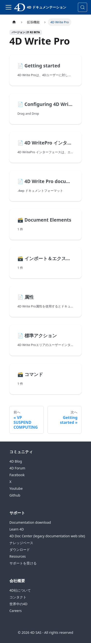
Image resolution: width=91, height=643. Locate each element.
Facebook (17, 475)
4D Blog (15, 461)
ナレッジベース (21, 542)
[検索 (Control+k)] (82, 7)
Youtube (16, 488)
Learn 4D (16, 529)
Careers (15, 610)
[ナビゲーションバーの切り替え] (8, 7)
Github (14, 495)
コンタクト (17, 597)
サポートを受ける (23, 563)
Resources (17, 556)
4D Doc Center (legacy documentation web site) (47, 536)
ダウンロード (19, 549)
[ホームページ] (14, 22)
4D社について (20, 590)
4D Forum (17, 468)
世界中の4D (18, 604)
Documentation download (30, 522)
